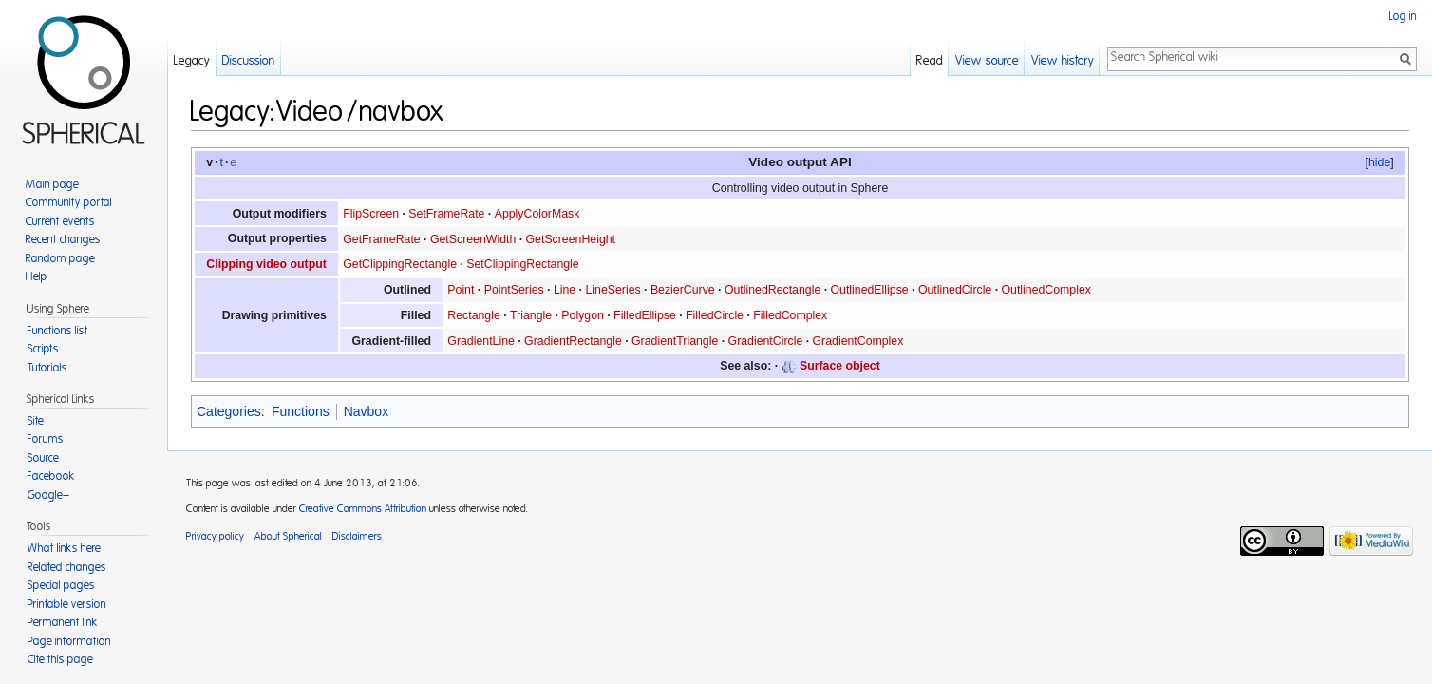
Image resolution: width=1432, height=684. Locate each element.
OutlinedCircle (954, 289)
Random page (60, 258)
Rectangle (473, 315)
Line (564, 289)
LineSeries (612, 289)
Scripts (43, 348)
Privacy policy (215, 536)
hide (1379, 162)
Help (36, 276)
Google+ (48, 495)
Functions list (58, 330)
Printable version (67, 604)
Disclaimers (357, 536)
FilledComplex (790, 315)
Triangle (531, 315)
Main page (52, 184)
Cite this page (60, 659)
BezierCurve (682, 289)
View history (1062, 61)
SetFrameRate (446, 213)
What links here (64, 548)
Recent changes (63, 239)
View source (987, 61)
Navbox (366, 411)
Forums (46, 439)
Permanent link (63, 622)
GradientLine (481, 341)
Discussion (248, 61)
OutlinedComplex (1046, 289)
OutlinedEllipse (870, 289)
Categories (229, 411)
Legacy (192, 61)
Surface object (840, 365)
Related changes (67, 567)
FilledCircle (715, 315)
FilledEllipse (644, 315)
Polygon (582, 315)
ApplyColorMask (537, 213)
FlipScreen (371, 213)
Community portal (69, 202)
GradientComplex (858, 341)
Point (460, 289)
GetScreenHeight (570, 239)
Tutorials (47, 367)
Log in (1403, 16)
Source (43, 458)
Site (36, 421)
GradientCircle (765, 341)
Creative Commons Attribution (362, 509)
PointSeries (514, 289)
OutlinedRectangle (772, 289)
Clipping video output (266, 264)
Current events (60, 221)
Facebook (51, 476)
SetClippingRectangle (522, 264)
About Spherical (288, 536)
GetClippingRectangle (400, 264)
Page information (69, 641)
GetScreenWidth (473, 239)
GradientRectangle (573, 341)
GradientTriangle (674, 341)
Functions (301, 411)
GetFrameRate (381, 239)
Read (929, 61)
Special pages (61, 585)
